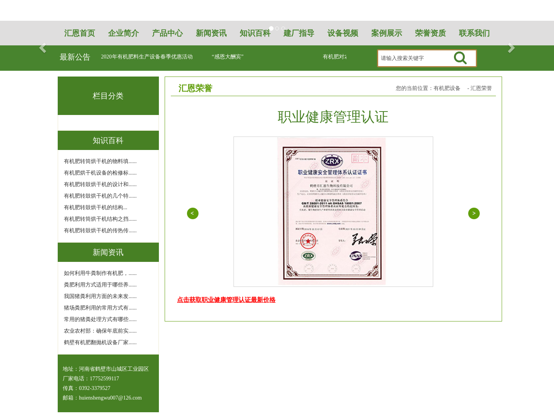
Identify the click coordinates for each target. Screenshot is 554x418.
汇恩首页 (79, 33)
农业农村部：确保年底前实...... (100, 331)
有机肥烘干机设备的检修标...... (100, 173)
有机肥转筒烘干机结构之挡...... (100, 219)
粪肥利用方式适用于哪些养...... (100, 285)
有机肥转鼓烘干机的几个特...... (100, 196)
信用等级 (192, 213)
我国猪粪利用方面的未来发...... (100, 296)
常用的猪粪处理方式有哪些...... (100, 319)
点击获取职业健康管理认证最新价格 (226, 299)
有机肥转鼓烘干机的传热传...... (100, 230)
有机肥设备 (447, 88)
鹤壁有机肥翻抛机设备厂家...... (100, 342)
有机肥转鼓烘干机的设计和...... (100, 184)
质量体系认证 (473, 213)
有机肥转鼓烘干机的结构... (95, 207)
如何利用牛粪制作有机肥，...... (100, 273)
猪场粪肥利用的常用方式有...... (100, 308)
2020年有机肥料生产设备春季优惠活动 (147, 57)
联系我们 (474, 33)
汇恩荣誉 (481, 88)
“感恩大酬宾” (228, 57)
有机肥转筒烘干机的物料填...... (100, 161)
